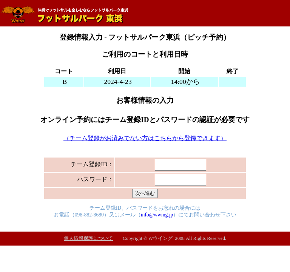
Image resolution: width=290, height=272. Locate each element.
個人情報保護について (88, 238)
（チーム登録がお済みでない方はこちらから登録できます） (145, 138)
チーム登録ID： (92, 164)
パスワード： (95, 179)
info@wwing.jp (157, 215)
